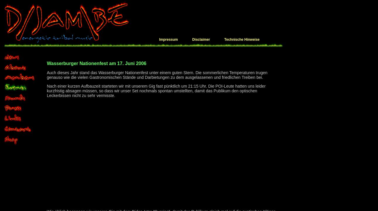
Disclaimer (201, 40)
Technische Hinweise (242, 40)
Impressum (168, 40)
